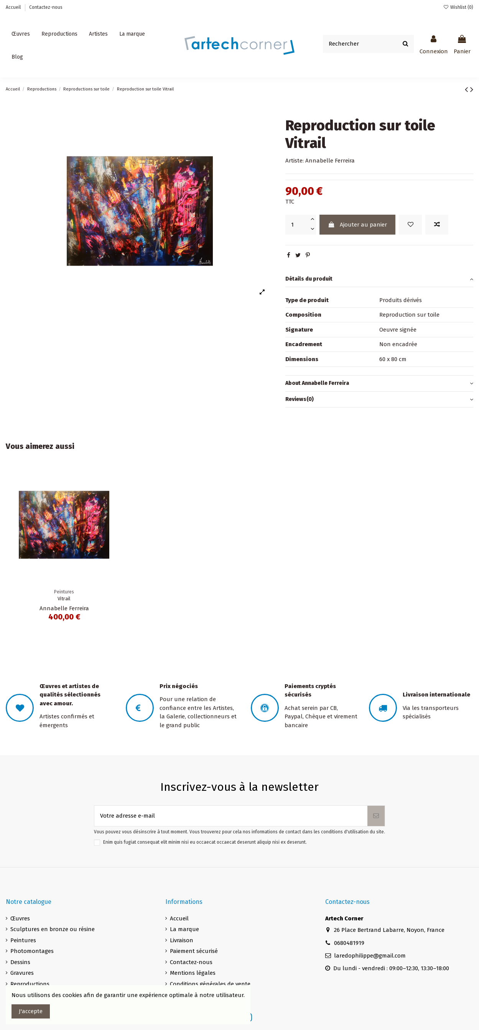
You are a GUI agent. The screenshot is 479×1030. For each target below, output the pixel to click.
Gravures (22, 972)
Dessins (20, 962)
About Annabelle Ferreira (379, 383)
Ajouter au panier (357, 224)
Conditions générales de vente (210, 984)
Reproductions (29, 984)
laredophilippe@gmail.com (370, 955)
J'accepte (31, 1011)
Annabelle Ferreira (330, 160)
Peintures (23, 940)
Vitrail (64, 598)
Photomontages (32, 951)
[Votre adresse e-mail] (230, 816)
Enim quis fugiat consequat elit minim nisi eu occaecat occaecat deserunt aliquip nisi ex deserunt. (205, 842)
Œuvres (20, 918)
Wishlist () (458, 7)
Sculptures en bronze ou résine (52, 929)
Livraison (181, 940)
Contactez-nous (46, 7)
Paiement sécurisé (194, 951)
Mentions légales (193, 972)
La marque (184, 929)
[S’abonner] (376, 816)
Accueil (14, 7)
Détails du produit (379, 279)
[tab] (379, 279)
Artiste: (294, 160)
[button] (98, 34)
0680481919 (349, 943)
